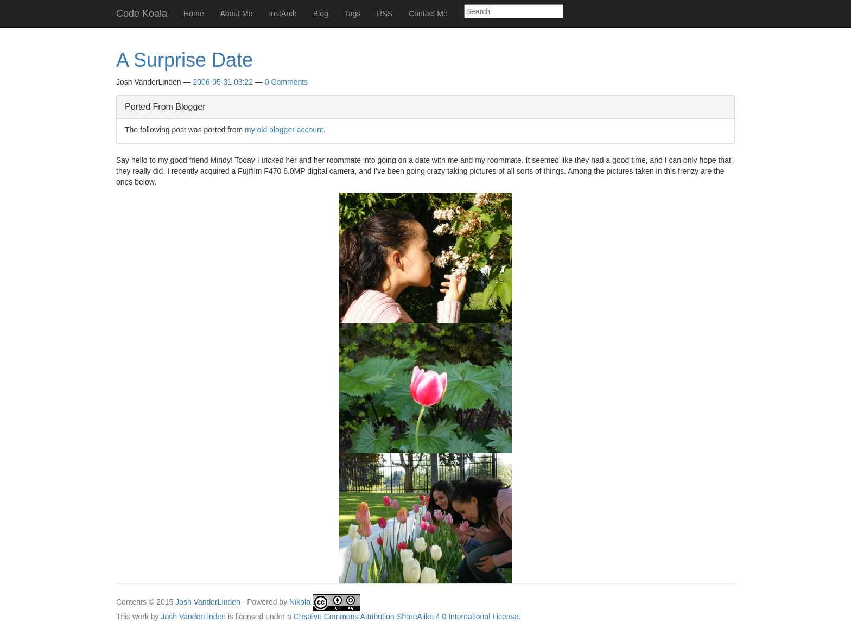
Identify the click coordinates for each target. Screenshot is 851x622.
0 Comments (286, 82)
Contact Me (428, 13)
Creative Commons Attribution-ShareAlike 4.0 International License (406, 616)
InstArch (282, 13)
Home (193, 13)
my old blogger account (284, 129)
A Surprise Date (184, 60)
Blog (320, 13)
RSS (384, 13)
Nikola (299, 602)
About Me (236, 13)
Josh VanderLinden (207, 602)
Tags (353, 13)
